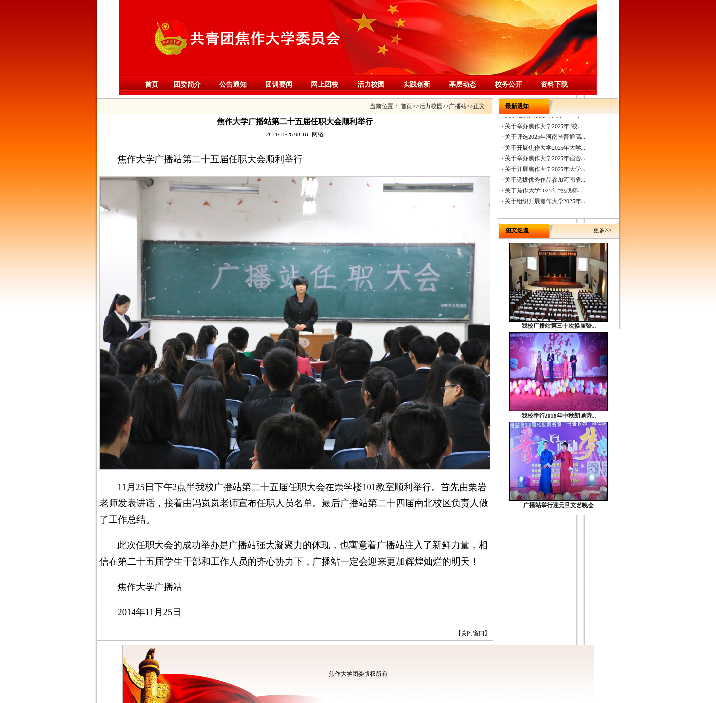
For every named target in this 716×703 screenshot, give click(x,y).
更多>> (602, 230)
